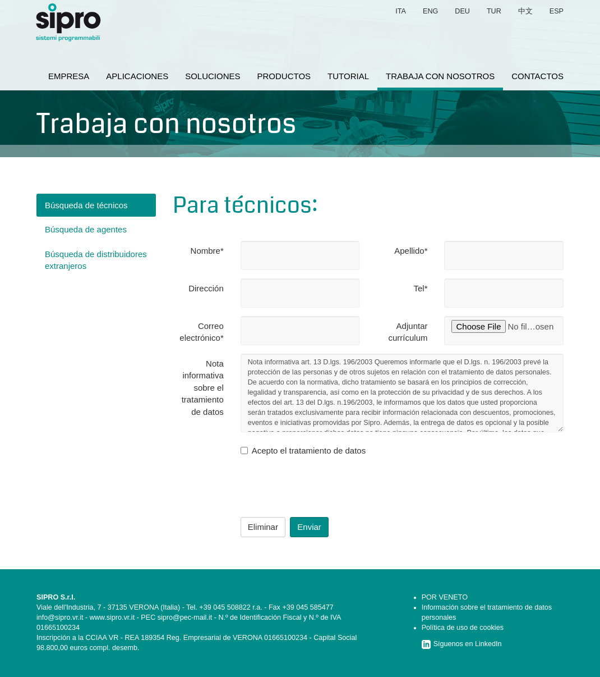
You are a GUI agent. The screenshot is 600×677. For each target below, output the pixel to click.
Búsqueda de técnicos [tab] (86, 205)
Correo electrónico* (201, 331)
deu (462, 11)
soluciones (212, 76)
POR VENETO (445, 597)
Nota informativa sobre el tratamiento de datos (203, 388)
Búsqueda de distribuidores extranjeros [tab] (96, 260)
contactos (537, 76)
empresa (68, 76)
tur (494, 11)
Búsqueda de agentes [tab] (86, 229)
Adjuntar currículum (407, 331)
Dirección (206, 288)
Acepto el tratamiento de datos (303, 450)
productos (284, 76)
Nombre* (207, 250)
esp (557, 11)
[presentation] (326, 487)
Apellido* (410, 250)
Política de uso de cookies (463, 628)
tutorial (348, 76)
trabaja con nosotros (440, 76)
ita (400, 11)
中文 (525, 11)
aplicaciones (137, 76)
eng (430, 11)
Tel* (420, 288)
